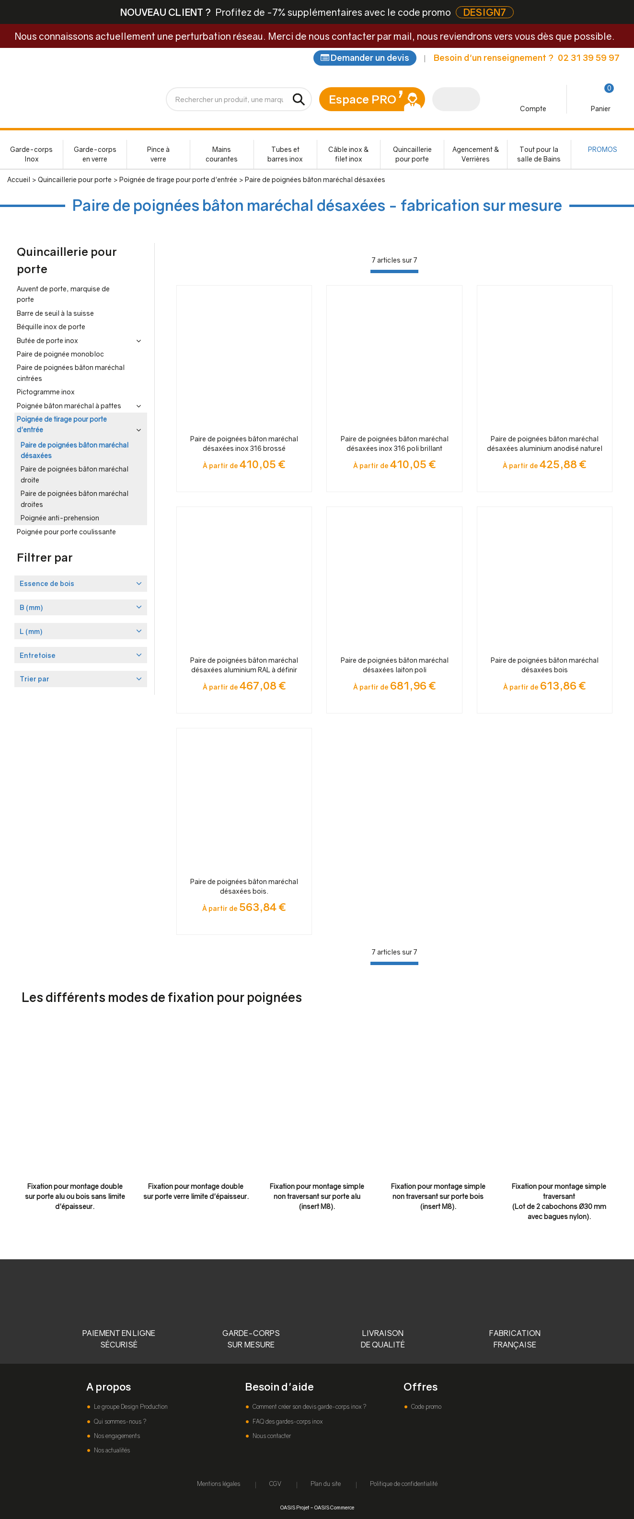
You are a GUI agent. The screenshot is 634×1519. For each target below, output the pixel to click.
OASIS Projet (294, 1507)
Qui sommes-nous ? (119, 1421)
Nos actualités (111, 1450)
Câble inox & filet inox (348, 154)
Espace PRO (362, 99)
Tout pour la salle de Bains (539, 154)
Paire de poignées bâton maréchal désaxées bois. (244, 886)
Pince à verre (158, 154)
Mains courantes (222, 154)
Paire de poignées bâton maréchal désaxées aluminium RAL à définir (244, 665)
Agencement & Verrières (475, 154)
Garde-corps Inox (31, 154)
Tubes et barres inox (285, 154)
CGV (275, 1483)
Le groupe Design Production (130, 1406)
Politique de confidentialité (404, 1483)
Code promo (425, 1406)
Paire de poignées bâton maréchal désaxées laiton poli (395, 665)
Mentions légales (218, 1483)
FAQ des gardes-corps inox (287, 1421)
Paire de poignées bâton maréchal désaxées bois (545, 665)
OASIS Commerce (334, 1507)
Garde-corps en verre (95, 154)
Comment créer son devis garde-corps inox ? (308, 1406)
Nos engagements (116, 1435)
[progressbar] (394, 271)
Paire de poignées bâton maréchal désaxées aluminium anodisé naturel (544, 443)
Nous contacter (271, 1435)
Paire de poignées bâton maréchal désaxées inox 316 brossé (244, 443)
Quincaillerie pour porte (412, 154)
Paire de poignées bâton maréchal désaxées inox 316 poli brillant (395, 443)
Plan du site (326, 1483)
